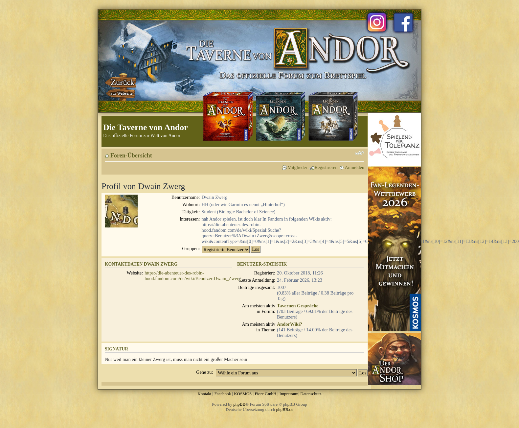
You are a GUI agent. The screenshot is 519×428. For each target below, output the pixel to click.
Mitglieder (297, 167)
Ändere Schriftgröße (359, 153)
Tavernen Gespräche (297, 305)
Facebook (222, 393)
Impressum (289, 393)
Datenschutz (310, 393)
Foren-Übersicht (131, 155)
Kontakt (204, 393)
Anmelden (354, 167)
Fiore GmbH (265, 393)
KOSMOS (243, 393)
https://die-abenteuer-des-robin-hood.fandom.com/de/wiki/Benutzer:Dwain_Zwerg (193, 275)
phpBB (239, 404)
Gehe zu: (204, 372)
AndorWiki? (289, 324)
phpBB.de (284, 409)
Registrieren (326, 167)
